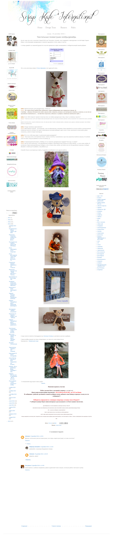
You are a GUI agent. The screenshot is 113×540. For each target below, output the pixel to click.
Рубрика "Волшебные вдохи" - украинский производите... (13, 304)
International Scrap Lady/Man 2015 (101, 265)
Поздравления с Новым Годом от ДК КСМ (13, 230)
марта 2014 (12, 410)
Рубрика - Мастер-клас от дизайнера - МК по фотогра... (13, 376)
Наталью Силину (48, 336)
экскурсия (99, 261)
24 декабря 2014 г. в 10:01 (36, 436)
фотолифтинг (100, 255)
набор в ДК (100, 224)
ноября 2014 (12, 387)
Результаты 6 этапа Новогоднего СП (13, 289)
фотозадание (100, 253)
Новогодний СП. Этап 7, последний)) (13, 355)
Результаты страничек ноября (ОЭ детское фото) (12, 237)
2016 (9, 219)
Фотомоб (99, 257)
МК (98, 220)
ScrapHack (100, 269)
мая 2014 (11, 405)
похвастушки (58, 425)
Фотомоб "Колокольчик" (13, 344)
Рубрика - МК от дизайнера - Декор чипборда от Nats (13, 369)
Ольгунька (28, 465)
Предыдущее (88, 526)
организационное (101, 227)
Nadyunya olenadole (34, 446)
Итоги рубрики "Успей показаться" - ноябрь (13, 382)
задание (99, 207)
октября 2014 (12, 390)
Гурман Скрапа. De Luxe (101, 203)
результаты (100, 235)
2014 (9, 224)
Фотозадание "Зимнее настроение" (13, 310)
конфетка (99, 215)
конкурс (99, 213)
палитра (99, 231)
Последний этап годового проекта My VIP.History (13, 244)
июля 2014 (12, 401)
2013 (9, 421)
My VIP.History (100, 268)
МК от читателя (101, 222)
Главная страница (56, 526)
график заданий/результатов (101, 200)
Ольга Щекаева (41, 68)
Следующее (24, 526)
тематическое (100, 250)
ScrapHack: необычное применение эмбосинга (12, 283)
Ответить (27, 440)
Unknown (27, 436)
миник (98, 218)
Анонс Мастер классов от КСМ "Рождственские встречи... (13, 361)
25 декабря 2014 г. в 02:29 (41, 454)
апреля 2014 (12, 407)
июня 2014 (12, 403)
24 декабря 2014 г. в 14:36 (37, 465)
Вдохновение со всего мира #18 (13, 278)
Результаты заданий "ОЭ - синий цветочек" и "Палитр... (13, 272)
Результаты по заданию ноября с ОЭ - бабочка (13, 315)
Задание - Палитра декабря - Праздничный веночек (13, 296)
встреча (99, 197)
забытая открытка (101, 205)
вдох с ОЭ (99, 196)
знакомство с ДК (101, 209)
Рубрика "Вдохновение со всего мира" (101, 238)
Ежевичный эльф (33, 341)
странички (99, 246)
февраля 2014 (12, 414)
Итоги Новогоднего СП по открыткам (13, 249)
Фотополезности (101, 259)
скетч (98, 241)
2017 (9, 217)
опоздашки (100, 225)
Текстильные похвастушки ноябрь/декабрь (13, 330)
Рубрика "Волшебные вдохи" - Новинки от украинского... (13, 323)
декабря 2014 (12, 225)
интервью (99, 211)
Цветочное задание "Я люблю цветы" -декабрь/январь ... (12, 337)
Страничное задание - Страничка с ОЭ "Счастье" (13, 265)
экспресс (99, 263)
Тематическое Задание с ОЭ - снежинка (12, 349)
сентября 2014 (13, 394)
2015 (9, 221)
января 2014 (12, 417)
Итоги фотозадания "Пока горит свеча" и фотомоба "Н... (13, 257)
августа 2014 (12, 397)
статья (99, 244)
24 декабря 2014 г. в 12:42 (46, 446)
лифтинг (99, 216)
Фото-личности (101, 252)
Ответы (28, 443)
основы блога (100, 229)
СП (98, 243)
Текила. (43, 383)
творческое (100, 248)
